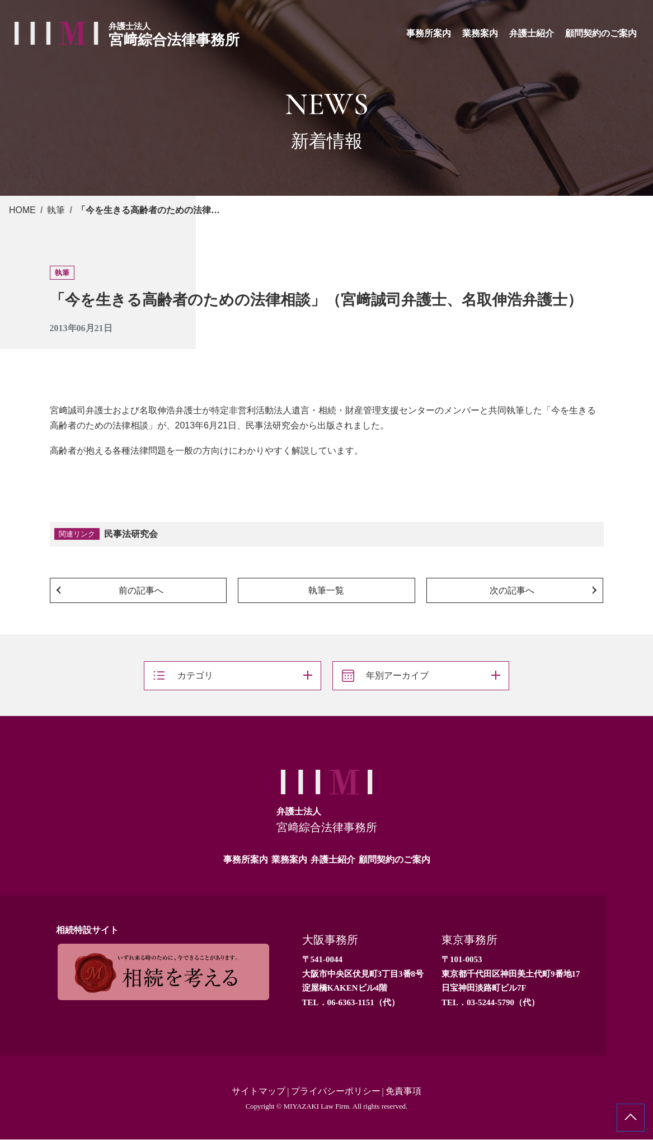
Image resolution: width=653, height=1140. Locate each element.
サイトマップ (258, 1091)
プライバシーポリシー (335, 1091)
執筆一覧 (326, 590)
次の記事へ (512, 590)
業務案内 (289, 859)
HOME (22, 210)
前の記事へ (141, 590)
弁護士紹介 (333, 859)
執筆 (56, 210)
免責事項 (403, 1091)
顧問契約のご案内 (394, 859)
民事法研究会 (131, 534)
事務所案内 (245, 859)
